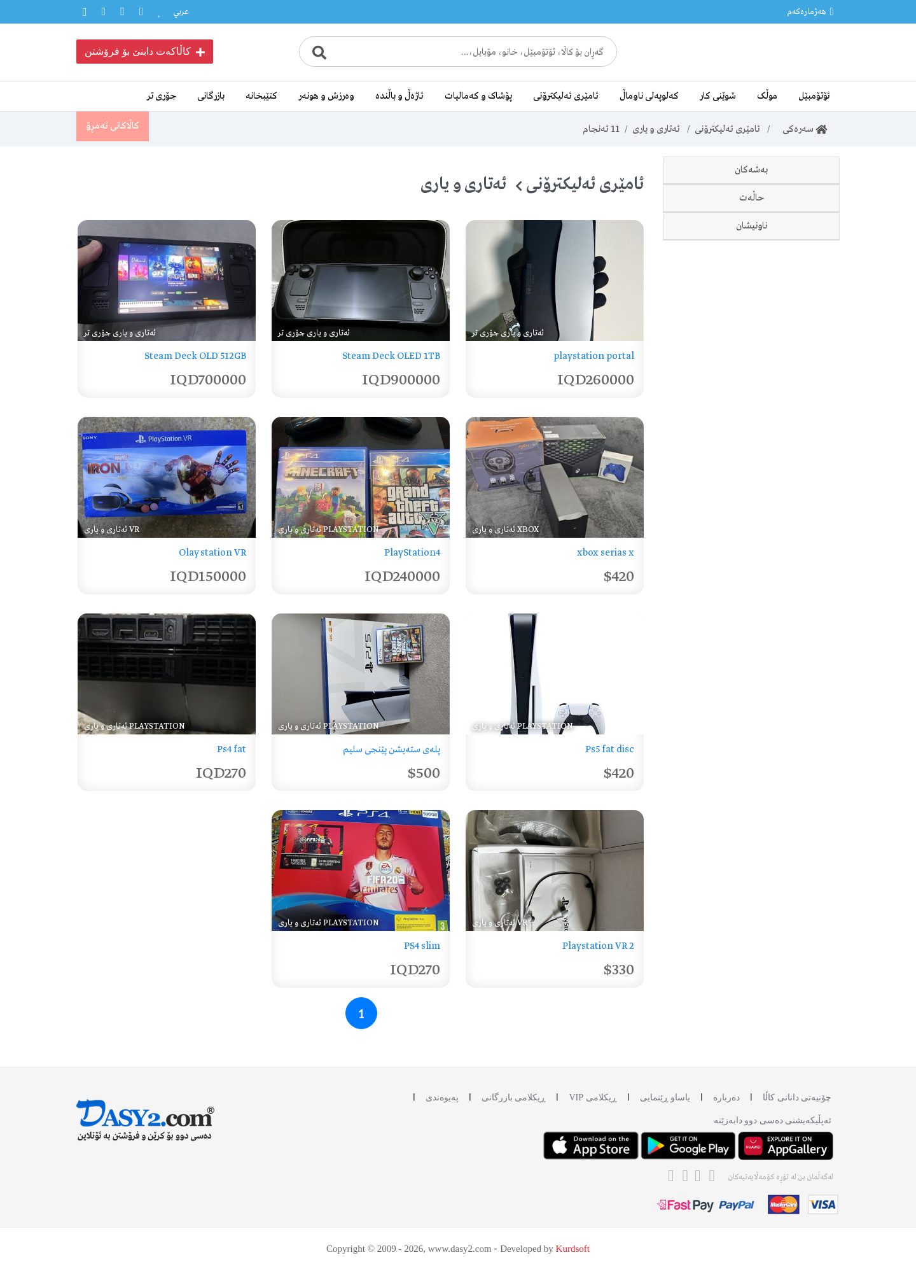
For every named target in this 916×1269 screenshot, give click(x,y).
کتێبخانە (261, 96)
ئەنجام (601, 129)
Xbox (815, 268)
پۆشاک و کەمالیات (478, 96)
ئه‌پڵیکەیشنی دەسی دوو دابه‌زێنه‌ (773, 1120)
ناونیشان (751, 532)
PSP (818, 239)
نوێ (796, 435)
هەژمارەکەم (810, 11)
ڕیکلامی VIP (592, 1097)
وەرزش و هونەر (326, 96)
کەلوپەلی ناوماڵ (649, 96)
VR (820, 353)
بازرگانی (211, 96)
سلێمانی (788, 572)
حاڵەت (751, 394)
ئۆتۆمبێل (814, 96)
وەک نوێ (787, 491)
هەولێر (792, 600)
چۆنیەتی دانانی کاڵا (797, 1097)
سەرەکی (801, 129)
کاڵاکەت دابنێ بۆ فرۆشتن (145, 51)
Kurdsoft (573, 1249)
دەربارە (726, 1097)
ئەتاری (814, 296)
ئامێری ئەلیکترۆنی (566, 96)
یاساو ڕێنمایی (665, 1097)
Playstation (800, 210)
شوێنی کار (718, 96)
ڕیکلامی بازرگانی (514, 1097)
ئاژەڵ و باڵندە (399, 96)
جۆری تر (161, 96)
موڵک (767, 96)
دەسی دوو (784, 463)
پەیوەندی (442, 1097)
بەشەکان (751, 170)
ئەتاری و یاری (656, 129)
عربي (181, 11)
